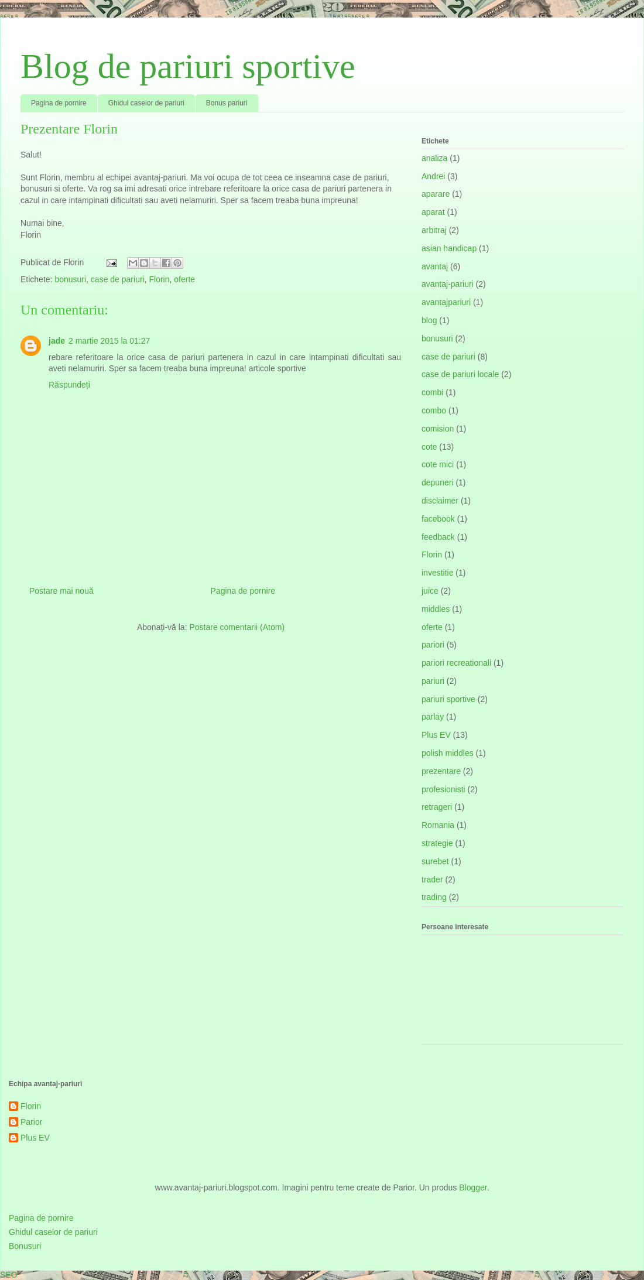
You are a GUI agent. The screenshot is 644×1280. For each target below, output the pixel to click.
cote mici (438, 464)
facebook (438, 518)
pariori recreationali (456, 663)
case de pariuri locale (460, 374)
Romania (438, 825)
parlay (433, 716)
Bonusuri (25, 1246)
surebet (435, 861)
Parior (31, 1122)
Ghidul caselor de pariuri (146, 103)
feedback (438, 537)
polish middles (448, 753)
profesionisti (443, 789)
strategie (437, 843)
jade (57, 340)
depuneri (438, 482)
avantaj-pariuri (448, 284)
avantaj (435, 266)
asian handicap (449, 248)
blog (429, 320)
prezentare (441, 771)
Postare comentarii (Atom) (237, 627)
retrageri (437, 807)
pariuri (433, 681)
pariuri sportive (448, 699)
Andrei (433, 176)
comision (438, 428)
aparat (433, 212)
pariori (433, 644)
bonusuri (70, 279)
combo (434, 410)
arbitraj (434, 230)
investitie (437, 572)
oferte (184, 279)
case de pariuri (118, 279)
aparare (436, 193)
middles (436, 609)
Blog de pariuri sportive (187, 66)
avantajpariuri (446, 302)
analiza (434, 158)
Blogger (473, 1187)
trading (434, 897)
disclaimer (440, 500)
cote (429, 446)
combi (432, 392)
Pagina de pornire (59, 103)
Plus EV (436, 735)
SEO (9, 1274)
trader (432, 879)
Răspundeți (69, 384)
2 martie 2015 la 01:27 (109, 340)
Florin (159, 279)
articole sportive (277, 368)
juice (430, 590)
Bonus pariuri (227, 103)
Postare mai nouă (61, 590)
